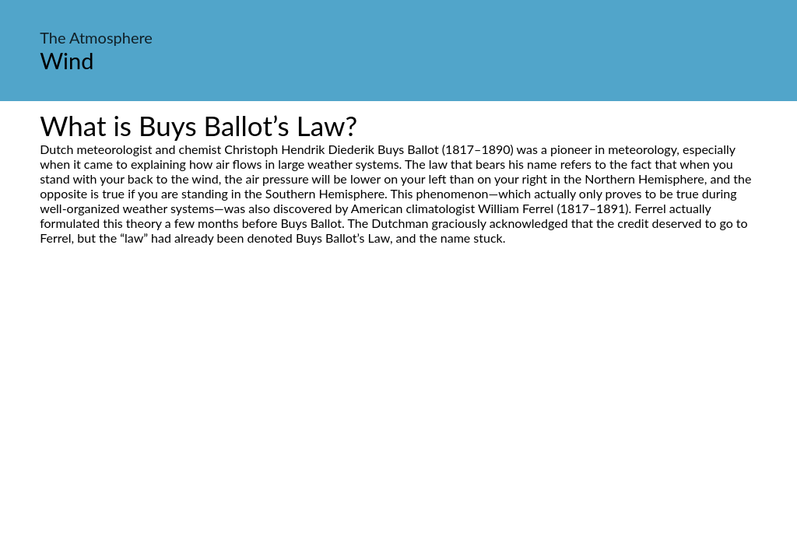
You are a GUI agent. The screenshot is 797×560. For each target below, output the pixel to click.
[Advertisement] (398, 391)
